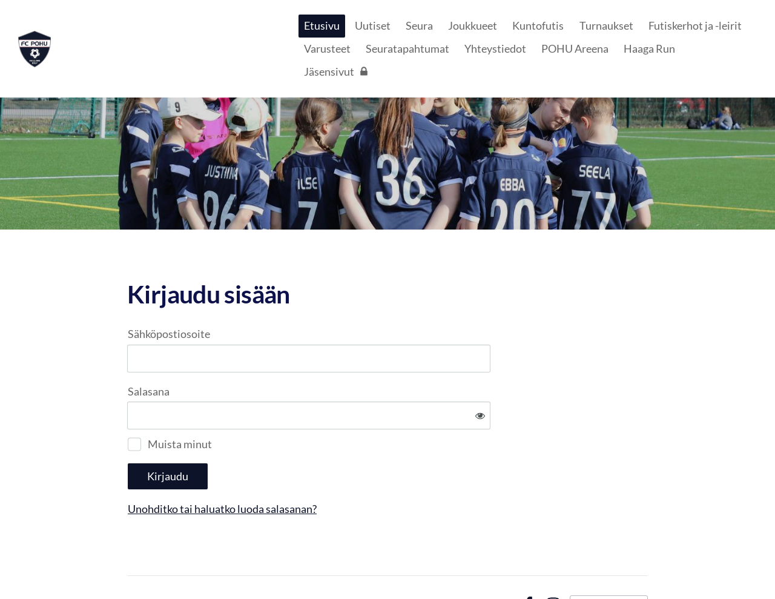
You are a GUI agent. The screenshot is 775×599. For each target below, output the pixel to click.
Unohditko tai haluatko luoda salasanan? (353, 468)
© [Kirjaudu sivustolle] (132, 564)
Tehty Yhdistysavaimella (608, 564)
